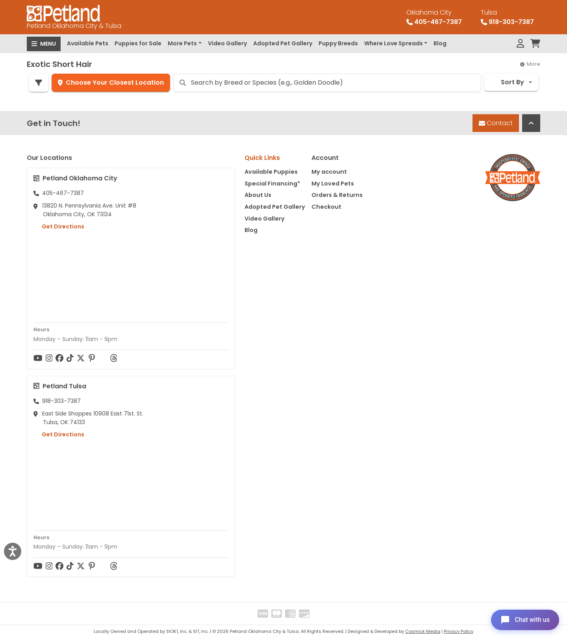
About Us (258, 195)
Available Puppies (271, 172)
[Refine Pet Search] (38, 83)
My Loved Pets (332, 183)
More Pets (182, 43)
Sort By (507, 82)
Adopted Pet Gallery (282, 43)
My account (329, 172)
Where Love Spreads (393, 43)
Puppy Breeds (338, 43)
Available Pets (87, 43)
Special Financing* (272, 183)
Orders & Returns (337, 195)
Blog (440, 43)
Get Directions (58, 226)
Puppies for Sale (138, 43)
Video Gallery (227, 43)
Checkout (326, 207)
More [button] (530, 64)
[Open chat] (525, 620)
